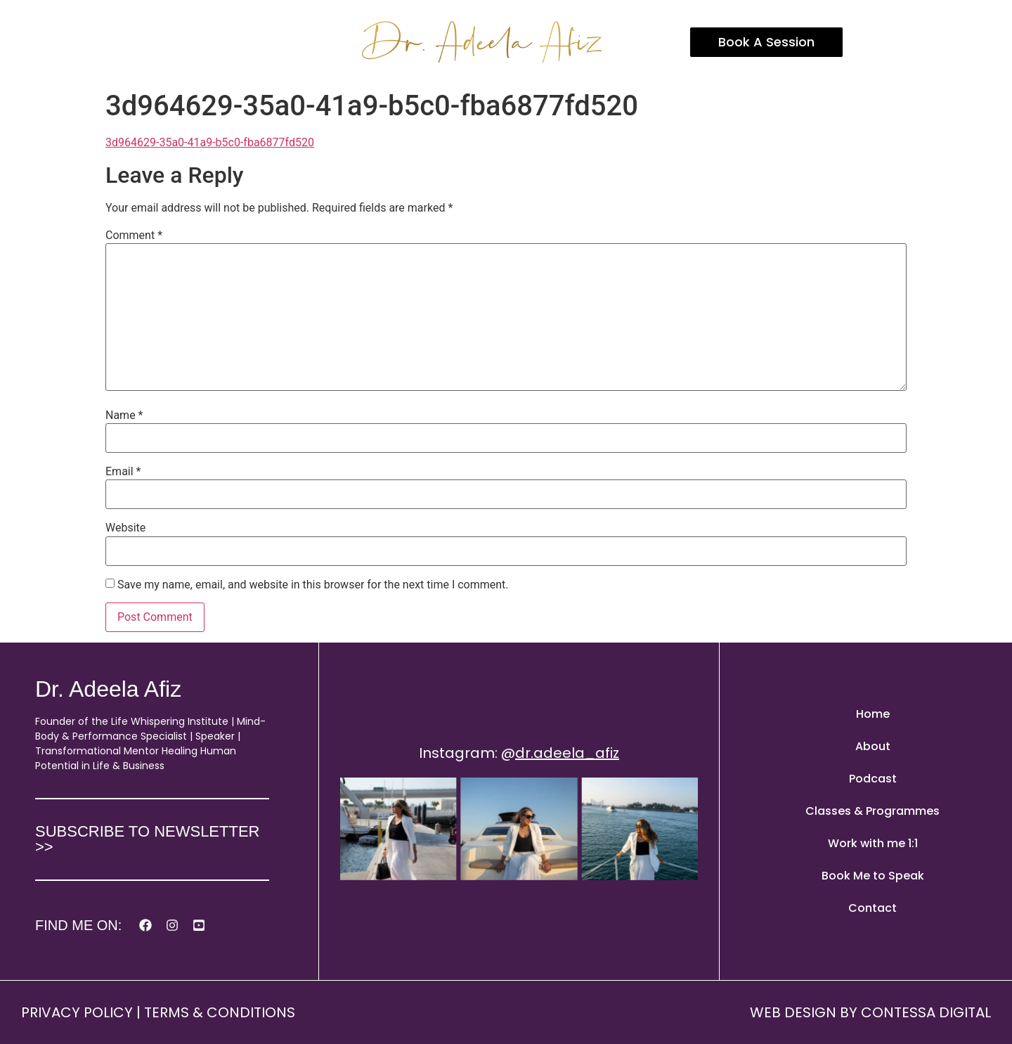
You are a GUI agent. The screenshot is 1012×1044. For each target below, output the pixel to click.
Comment (133, 235)
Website (125, 528)
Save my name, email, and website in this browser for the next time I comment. (313, 585)
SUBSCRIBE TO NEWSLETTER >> (147, 839)
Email (123, 471)
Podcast (873, 779)
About (872, 746)
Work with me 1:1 (873, 843)
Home (873, 714)
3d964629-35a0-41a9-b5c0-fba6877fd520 (209, 142)
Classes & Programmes (872, 811)
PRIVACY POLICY (77, 1012)
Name (124, 415)
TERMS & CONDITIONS (219, 1012)
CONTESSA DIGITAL (926, 1012)
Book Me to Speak (873, 876)
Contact (872, 908)
